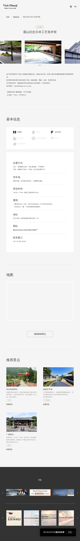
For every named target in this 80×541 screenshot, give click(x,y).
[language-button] (71, 6)
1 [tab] (38, 65)
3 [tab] (41, 65)
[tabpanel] (40, 52)
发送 (70, 532)
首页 (7, 17)
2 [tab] (40, 65)
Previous (3, 493)
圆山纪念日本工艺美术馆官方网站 (25, 230)
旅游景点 (16, 17)
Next (77, 493)
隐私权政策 (60, 532)
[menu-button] (75, 6)
